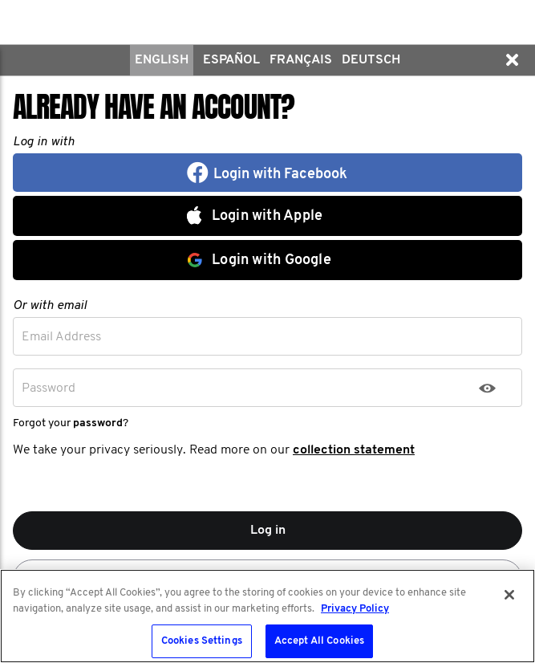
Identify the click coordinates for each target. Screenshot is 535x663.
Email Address (61, 337)
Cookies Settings (201, 641)
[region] (267, 616)
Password (48, 388)
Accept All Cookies (319, 641)
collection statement (354, 450)
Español (231, 60)
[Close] (509, 594)
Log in (268, 530)
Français (301, 60)
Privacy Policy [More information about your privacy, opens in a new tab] (355, 609)
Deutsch (371, 60)
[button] (511, 60)
